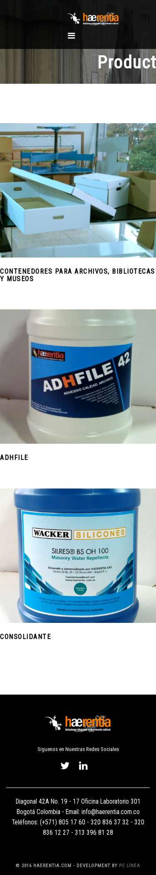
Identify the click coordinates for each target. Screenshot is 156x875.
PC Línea (129, 865)
